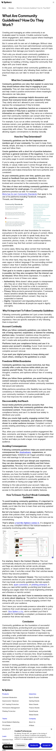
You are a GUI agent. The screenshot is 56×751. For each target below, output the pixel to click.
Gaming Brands (34, 701)
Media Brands (33, 715)
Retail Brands (33, 711)
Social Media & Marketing (10, 722)
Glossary (11, 8)
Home (4, 8)
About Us (32, 722)
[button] (53, 2)
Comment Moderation (9, 697)
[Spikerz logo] (6, 2)
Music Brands (33, 704)
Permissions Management (11, 708)
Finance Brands (34, 708)
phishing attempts (39, 585)
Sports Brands (34, 697)
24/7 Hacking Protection (10, 704)
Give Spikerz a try (15, 612)
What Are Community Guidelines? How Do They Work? (33, 8)
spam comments (21, 585)
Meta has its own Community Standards (19, 194)
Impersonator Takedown (10, 701)
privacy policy (28, 739)
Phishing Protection (8, 711)
